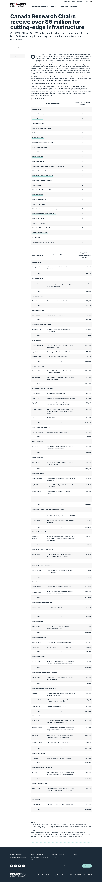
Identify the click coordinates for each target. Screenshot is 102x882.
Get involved (67, 1)
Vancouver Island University (40, 234)
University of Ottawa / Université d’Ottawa (44, 215)
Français (79, 1)
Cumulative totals (38, 99)
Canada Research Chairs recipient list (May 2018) (51, 85)
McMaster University (38, 139)
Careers (54, 857)
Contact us (75, 854)
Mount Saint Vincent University (41, 148)
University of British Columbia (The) (42, 191)
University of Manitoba (38, 205)
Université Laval (36, 186)
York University (36, 238)
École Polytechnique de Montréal (41, 129)
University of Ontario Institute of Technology (44, 210)
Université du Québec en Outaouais (42, 182)
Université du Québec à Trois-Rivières (42, 177)
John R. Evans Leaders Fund (75, 88)
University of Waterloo (38, 224)
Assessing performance (16, 854)
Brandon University (37, 120)
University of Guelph (37, 196)
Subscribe (87, 866)
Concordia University (38, 125)
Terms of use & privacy (37, 854)
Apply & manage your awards (68, 6)
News (73, 1)
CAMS (87, 1)
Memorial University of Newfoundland (42, 144)
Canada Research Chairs (61, 59)
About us (53, 6)
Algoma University (37, 110)
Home (11, 47)
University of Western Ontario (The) (42, 229)
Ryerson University (37, 158)
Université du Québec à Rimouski (41, 172)
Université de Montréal (38, 163)
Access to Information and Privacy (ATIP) (39, 858)
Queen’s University (37, 153)
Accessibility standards (58, 854)
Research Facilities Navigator (18, 857)
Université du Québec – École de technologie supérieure (48, 167)
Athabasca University (38, 115)
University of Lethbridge (39, 201)
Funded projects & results (40, 6)
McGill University (36, 134)
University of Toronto (38, 219)
